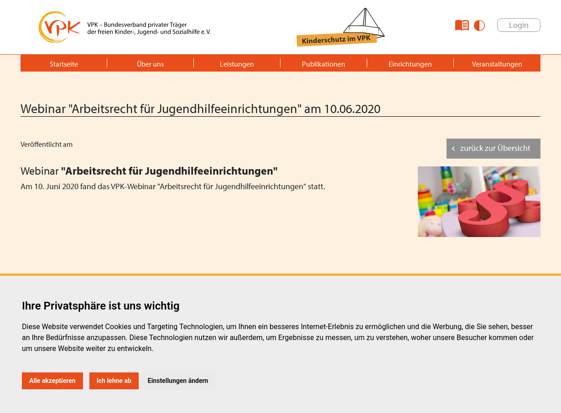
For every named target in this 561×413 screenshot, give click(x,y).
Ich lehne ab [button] (114, 380)
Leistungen (237, 63)
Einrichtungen (410, 63)
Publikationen (323, 63)
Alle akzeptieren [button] (52, 380)
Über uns (150, 63)
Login (519, 25)
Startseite (64, 63)
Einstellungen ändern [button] (178, 380)
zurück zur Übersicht (495, 148)
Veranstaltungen (497, 63)
